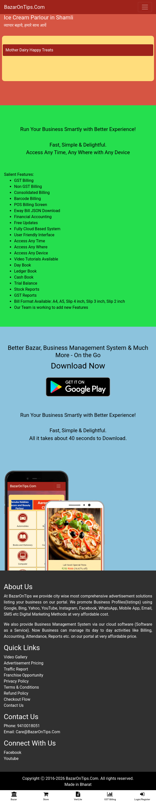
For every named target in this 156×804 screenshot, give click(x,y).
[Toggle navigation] (145, 7)
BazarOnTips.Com (24, 7)
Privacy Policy (16, 681)
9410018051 (28, 725)
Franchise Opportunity (23, 675)
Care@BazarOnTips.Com (38, 731)
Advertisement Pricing (23, 663)
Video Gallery (15, 657)
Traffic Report (16, 669)
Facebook (12, 752)
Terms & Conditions (21, 687)
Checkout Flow (17, 699)
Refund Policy (16, 693)
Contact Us (14, 705)
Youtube (11, 758)
